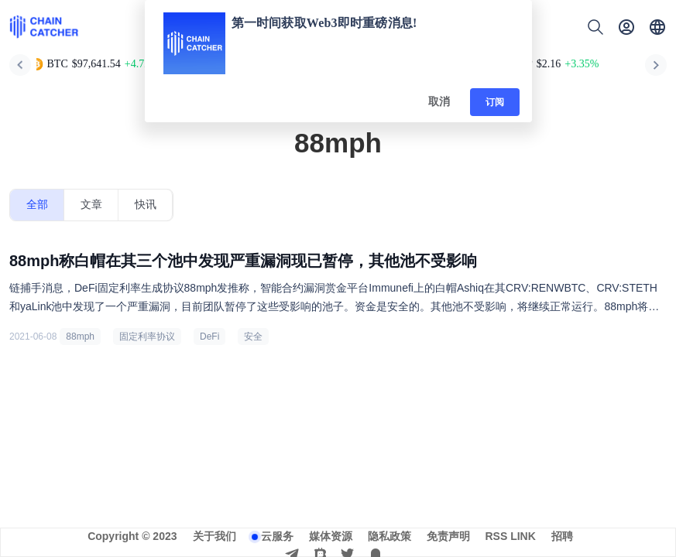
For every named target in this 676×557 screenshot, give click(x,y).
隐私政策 (389, 536)
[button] (657, 27)
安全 (253, 336)
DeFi (209, 336)
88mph (80, 336)
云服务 (277, 536)
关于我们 (214, 536)
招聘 (562, 536)
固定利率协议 (147, 336)
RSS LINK (511, 536)
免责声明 (448, 536)
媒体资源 (330, 536)
